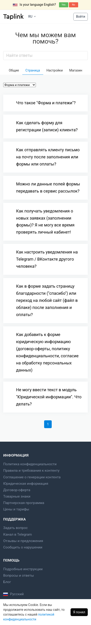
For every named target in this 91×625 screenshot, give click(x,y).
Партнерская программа (23, 503)
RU (32, 16)
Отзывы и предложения (23, 541)
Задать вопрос (15, 528)
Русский (13, 594)
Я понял (79, 612)
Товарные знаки (16, 496)
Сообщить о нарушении (22, 547)
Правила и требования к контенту (31, 470)
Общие (14, 70)
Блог (7, 582)
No (73, 4)
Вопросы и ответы (18, 575)
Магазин (75, 70)
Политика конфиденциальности (30, 464)
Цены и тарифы (16, 509)
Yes (63, 4)
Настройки (54, 70)
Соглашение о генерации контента (32, 477)
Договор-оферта (16, 490)
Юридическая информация (25, 484)
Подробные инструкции (23, 569)
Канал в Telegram (17, 534)
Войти (80, 16)
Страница (33, 70)
